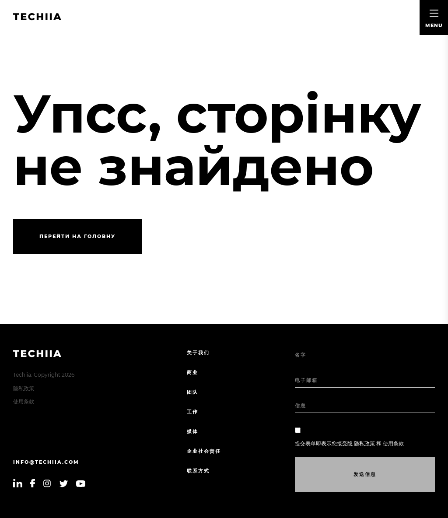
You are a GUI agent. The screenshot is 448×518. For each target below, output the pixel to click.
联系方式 (198, 471)
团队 (192, 392)
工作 (192, 412)
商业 (192, 372)
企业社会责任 (204, 451)
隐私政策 (23, 388)
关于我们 (198, 353)
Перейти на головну (77, 236)
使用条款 (23, 401)
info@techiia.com (46, 462)
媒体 (192, 431)
